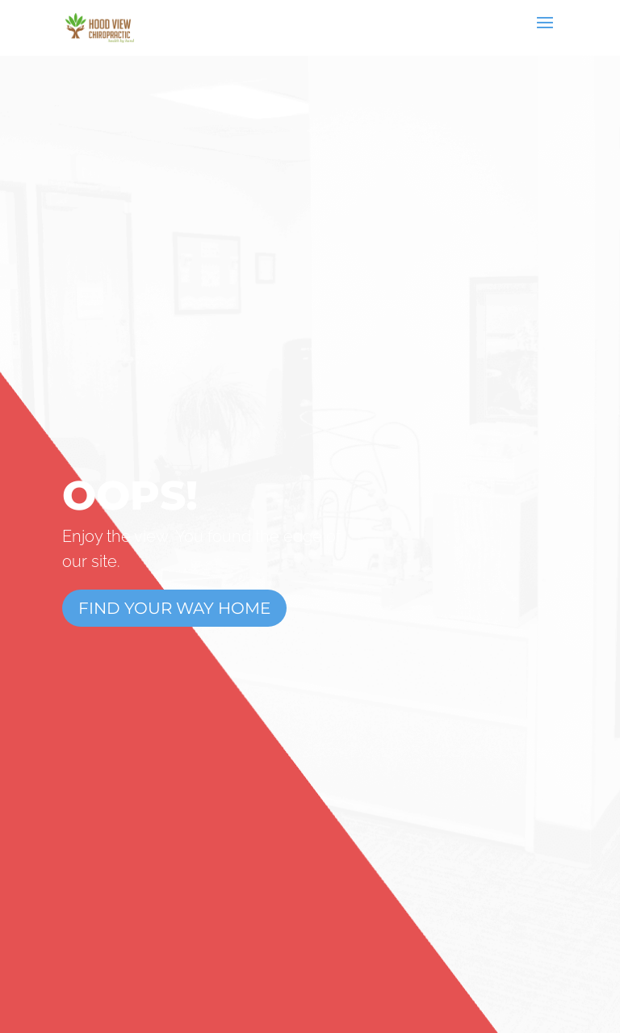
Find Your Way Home (174, 608)
